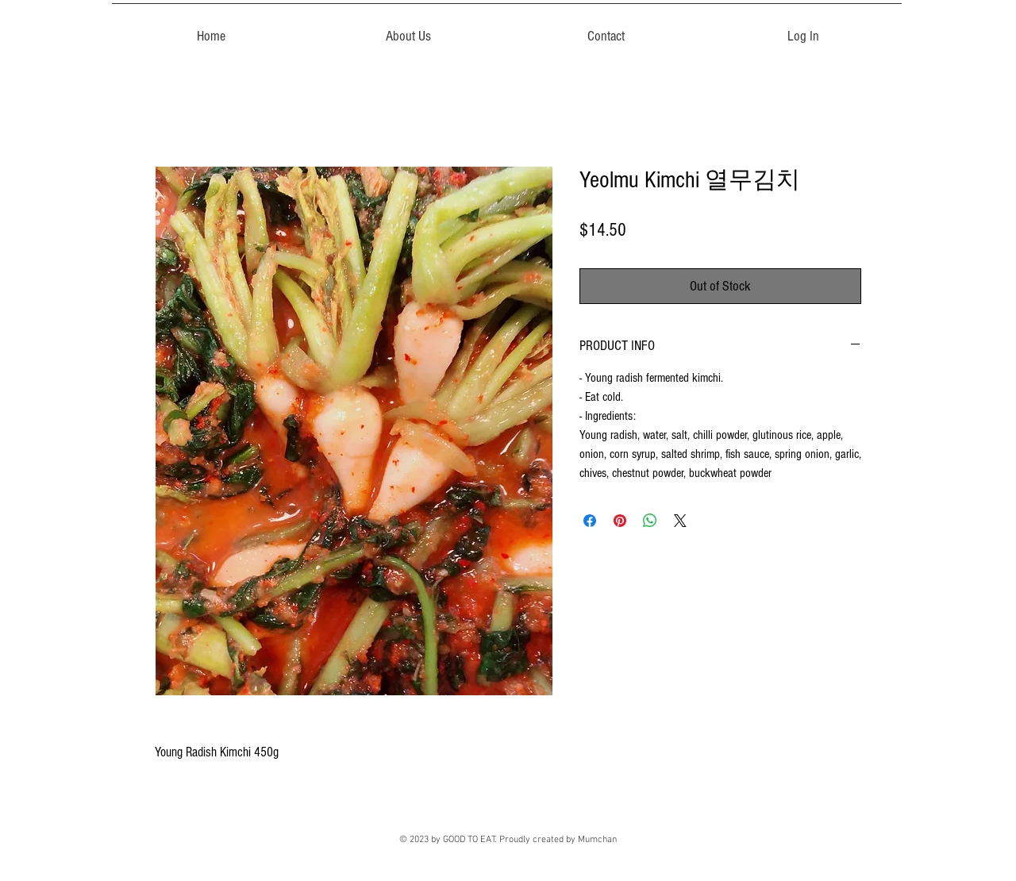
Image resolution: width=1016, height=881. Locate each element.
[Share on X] (680, 520)
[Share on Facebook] (589, 520)
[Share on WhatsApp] (650, 520)
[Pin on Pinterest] (619, 520)
